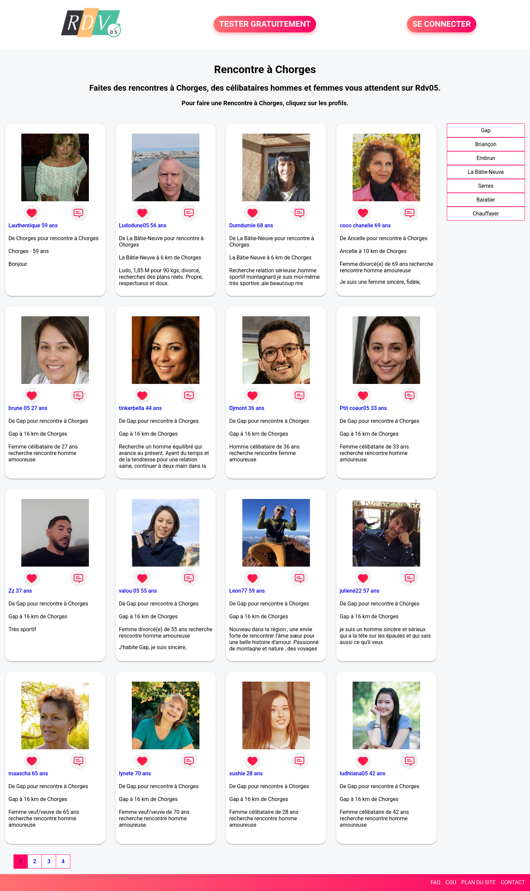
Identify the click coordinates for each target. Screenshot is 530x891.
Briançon (486, 144)
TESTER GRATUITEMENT (265, 24)
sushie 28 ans (246, 773)
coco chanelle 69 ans (365, 225)
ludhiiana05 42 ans (362, 773)
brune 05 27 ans (27, 408)
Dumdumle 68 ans (251, 225)
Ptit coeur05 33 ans (363, 408)
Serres (485, 186)
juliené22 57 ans (359, 591)
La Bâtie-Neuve (486, 172)
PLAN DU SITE (478, 882)
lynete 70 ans (135, 773)
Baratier (485, 200)
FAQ (435, 882)
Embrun (486, 158)
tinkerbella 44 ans (140, 408)
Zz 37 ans (20, 591)
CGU (450, 882)
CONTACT (513, 882)
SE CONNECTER (441, 24)
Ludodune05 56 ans (143, 225)
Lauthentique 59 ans (33, 225)
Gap (486, 130)
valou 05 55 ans (138, 591)
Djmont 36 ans (246, 408)
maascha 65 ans (28, 773)
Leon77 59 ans (247, 591)
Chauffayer (486, 213)
